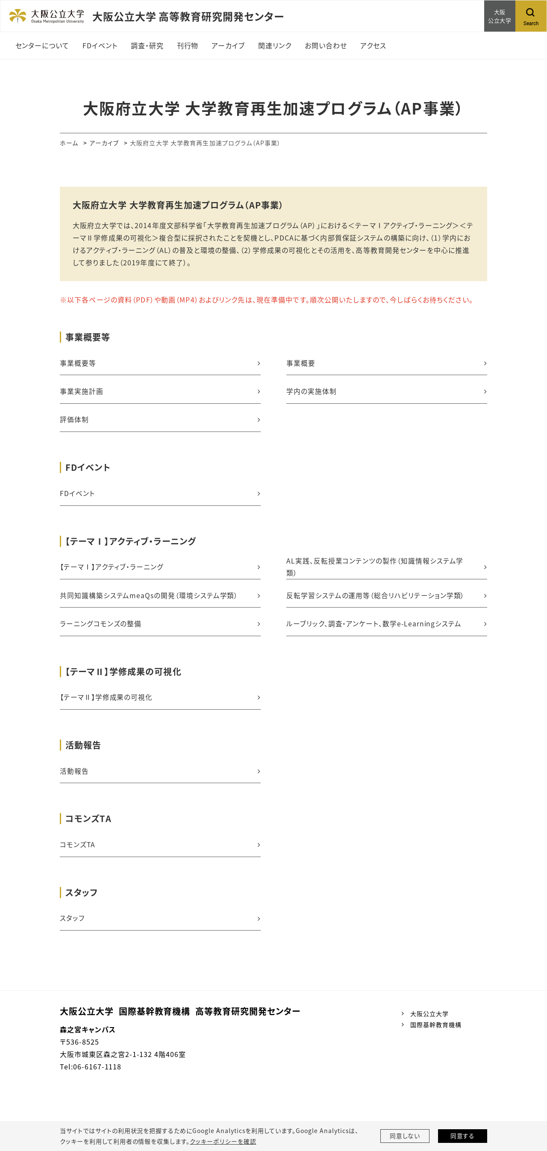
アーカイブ (104, 142)
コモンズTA (78, 849)
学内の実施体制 (311, 392)
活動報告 (74, 775)
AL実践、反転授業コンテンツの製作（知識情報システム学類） (375, 569)
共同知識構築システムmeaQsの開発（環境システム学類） (149, 598)
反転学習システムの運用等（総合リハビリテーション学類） (375, 598)
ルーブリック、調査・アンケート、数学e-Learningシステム (374, 627)
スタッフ (72, 924)
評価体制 (74, 421)
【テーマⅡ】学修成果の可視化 (106, 701)
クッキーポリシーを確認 (223, 1141)
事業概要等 (78, 363)
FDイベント (77, 495)
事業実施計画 (81, 392)
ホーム (69, 142)
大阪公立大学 (429, 1019)
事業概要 (300, 363)
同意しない (405, 1136)
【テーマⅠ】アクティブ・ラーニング (111, 569)
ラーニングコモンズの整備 (100, 627)
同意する (462, 1136)
